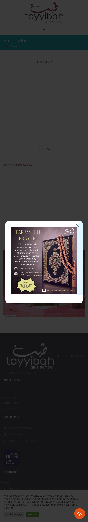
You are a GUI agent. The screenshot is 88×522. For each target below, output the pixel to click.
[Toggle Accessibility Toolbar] (79, 513)
